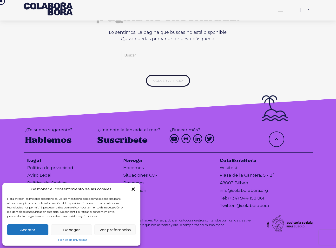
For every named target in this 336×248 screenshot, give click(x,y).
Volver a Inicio (168, 81)
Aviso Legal (39, 175)
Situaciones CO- (140, 175)
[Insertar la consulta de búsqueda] (168, 55)
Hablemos (48, 140)
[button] (133, 189)
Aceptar (27, 229)
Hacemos (133, 167)
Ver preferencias (115, 229)
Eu (295, 10)
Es (307, 10)
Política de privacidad (72, 239)
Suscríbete (122, 140)
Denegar (71, 229)
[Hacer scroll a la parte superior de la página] (276, 139)
